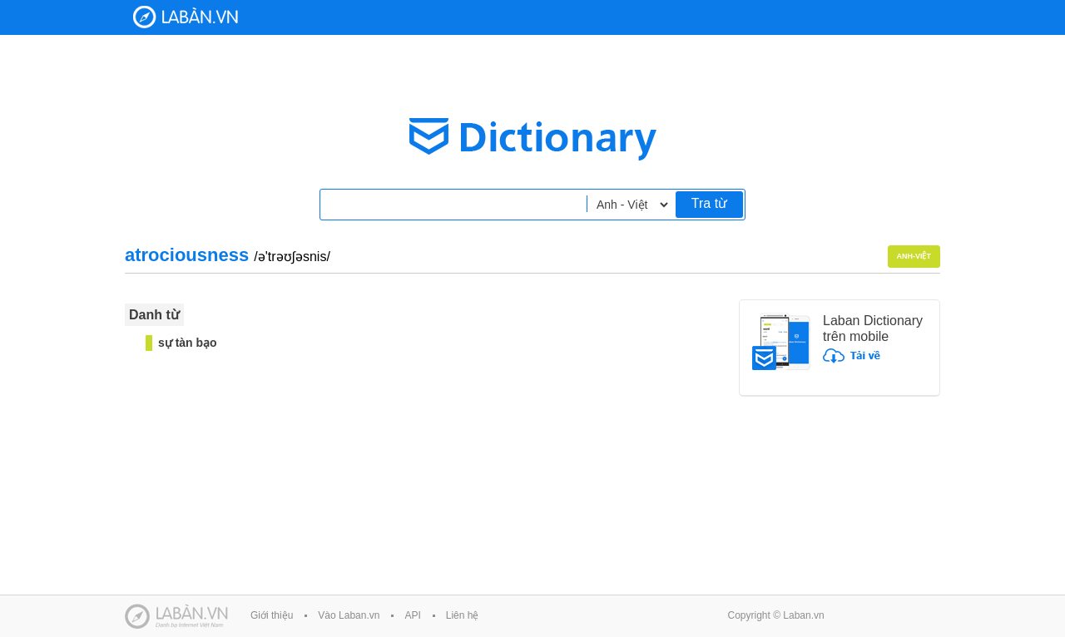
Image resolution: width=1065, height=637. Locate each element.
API (412, 615)
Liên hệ (462, 615)
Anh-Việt (914, 256)
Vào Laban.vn (348, 615)
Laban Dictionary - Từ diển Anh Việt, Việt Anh (185, 17)
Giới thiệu (271, 615)
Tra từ (709, 203)
